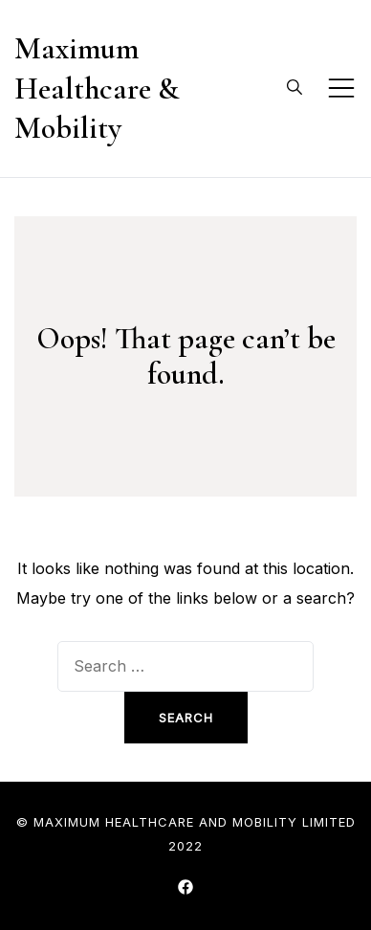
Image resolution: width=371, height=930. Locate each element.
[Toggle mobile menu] (341, 88)
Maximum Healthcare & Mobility (96, 88)
